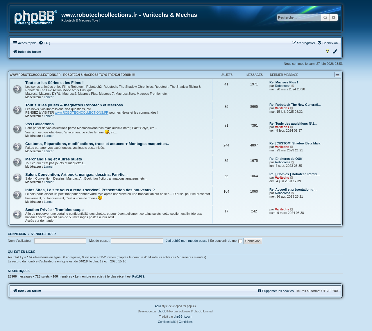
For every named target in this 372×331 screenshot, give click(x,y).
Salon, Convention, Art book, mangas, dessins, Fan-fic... (76, 174)
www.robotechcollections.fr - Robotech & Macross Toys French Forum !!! (72, 74)
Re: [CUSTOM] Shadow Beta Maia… (296, 143)
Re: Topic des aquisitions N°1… (293, 123)
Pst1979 (138, 276)
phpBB (162, 311)
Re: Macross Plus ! (283, 82)
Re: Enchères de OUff (285, 158)
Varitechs (282, 108)
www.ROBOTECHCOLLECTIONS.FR (81, 112)
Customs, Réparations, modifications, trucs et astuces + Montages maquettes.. (97, 144)
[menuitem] (44, 43)
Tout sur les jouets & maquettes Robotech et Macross (74, 105)
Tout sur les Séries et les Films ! (54, 82)
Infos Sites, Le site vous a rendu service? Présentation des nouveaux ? (90, 190)
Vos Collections (39, 124)
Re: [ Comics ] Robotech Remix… (294, 174)
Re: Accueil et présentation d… (292, 189)
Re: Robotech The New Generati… (295, 104)
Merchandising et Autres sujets (53, 159)
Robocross (282, 85)
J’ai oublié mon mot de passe (186, 240)
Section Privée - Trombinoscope (54, 209)
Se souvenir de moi (226, 240)
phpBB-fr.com (183, 316)
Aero (158, 306)
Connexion (17, 234)
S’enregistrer (43, 234)
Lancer (49, 97)
